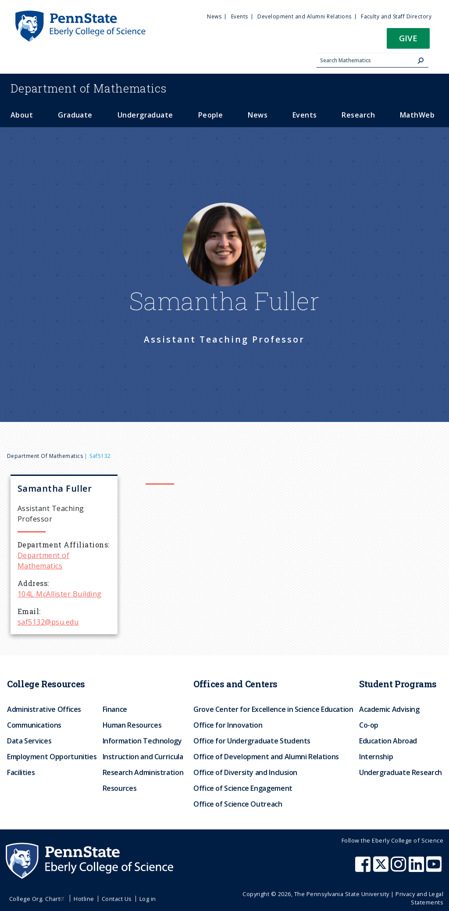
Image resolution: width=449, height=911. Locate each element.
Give (408, 37)
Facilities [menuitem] (21, 772)
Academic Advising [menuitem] (389, 709)
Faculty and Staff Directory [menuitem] (396, 16)
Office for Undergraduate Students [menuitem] (251, 741)
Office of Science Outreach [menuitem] (237, 804)
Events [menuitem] (239, 16)
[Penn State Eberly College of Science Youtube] (434, 868)
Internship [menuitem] (376, 756)
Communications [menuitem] (34, 725)
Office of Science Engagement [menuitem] (242, 788)
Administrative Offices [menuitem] (44, 709)
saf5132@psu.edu (48, 622)
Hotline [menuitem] (84, 899)
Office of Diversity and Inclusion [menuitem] (245, 772)
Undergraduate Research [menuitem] (400, 772)
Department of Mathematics (45, 456)
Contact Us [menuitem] (117, 899)
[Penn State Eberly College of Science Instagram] (399, 868)
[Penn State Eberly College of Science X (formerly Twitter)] (382, 868)
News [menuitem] (214, 16)
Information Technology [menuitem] (142, 741)
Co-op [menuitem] (368, 725)
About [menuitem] (22, 115)
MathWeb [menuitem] (417, 115)
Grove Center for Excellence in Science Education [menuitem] (273, 709)
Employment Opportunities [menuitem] (51, 756)
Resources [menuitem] (120, 788)
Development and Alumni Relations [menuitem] (304, 16)
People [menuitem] (210, 115)
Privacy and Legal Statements (419, 898)
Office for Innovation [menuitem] (227, 725)
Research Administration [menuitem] (143, 772)
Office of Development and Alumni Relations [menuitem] (266, 756)
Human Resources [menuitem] (132, 725)
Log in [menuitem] (147, 899)
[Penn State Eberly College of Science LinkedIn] (417, 868)
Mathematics (89, 88)
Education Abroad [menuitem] (388, 741)
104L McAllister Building (60, 594)
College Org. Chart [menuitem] (38, 899)
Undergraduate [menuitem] (145, 115)
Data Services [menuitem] (29, 741)
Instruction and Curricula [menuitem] (143, 756)
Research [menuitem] (358, 115)
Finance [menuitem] (115, 709)
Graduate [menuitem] (75, 115)
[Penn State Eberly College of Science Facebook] (364, 868)
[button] (408, 41)
